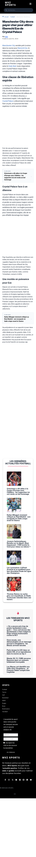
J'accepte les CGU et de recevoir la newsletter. (10, 804)
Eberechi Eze (22, 48)
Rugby (4, 762)
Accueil (5, 17)
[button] (30, 3)
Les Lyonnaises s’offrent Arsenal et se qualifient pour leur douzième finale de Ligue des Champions (19, 617)
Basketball (5, 756)
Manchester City (8, 45)
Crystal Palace (7, 101)
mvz (6, 36)
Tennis (4, 751)
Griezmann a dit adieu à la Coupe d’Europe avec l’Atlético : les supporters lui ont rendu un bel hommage (18, 503)
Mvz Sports (10, 3)
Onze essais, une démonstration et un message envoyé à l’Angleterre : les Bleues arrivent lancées (19, 701)
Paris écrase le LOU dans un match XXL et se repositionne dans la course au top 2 (19, 710)
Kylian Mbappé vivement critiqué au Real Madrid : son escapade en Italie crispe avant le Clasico (18, 541)
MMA (4, 759)
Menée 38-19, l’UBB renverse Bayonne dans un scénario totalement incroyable (19, 719)
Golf (3, 753)
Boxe (3, 764)
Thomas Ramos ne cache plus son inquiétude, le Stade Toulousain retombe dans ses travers (19, 655)
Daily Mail (12, 66)
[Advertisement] (18, 128)
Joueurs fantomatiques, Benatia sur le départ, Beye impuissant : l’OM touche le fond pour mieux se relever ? (18, 579)
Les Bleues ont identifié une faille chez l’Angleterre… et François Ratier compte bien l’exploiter (18, 728)
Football (12, 17)
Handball (5, 770)
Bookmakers (6, 767)
